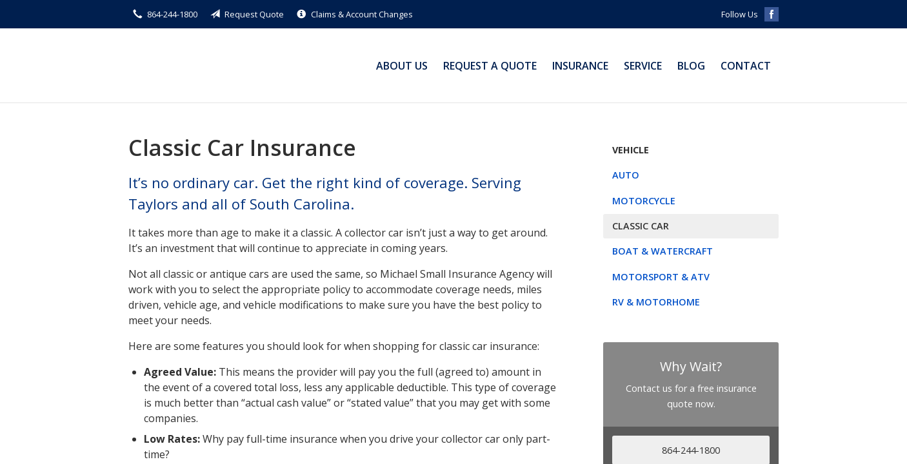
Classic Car (640, 226)
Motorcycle (643, 201)
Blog (691, 66)
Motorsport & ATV (661, 277)
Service (643, 66)
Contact (746, 66)
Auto (625, 175)
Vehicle (630, 150)
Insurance (580, 66)
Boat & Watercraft (662, 251)
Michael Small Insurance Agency (209, 65)
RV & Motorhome (656, 302)
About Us (402, 66)
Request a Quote (490, 66)
